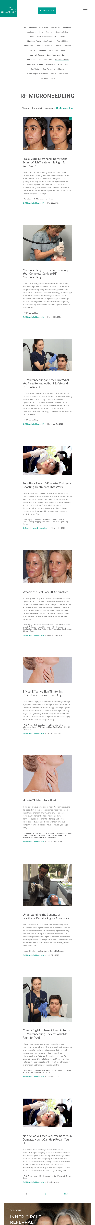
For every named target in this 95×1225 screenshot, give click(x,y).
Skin (66, 64)
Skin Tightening (49, 69)
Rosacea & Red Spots (35, 64)
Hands (32, 50)
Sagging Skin (50, 64)
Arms (41, 32)
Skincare (61, 69)
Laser (63, 50)
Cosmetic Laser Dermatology (36, 488)
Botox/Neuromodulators (46, 36)
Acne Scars (43, 27)
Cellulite (62, 36)
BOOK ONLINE (47, 10)
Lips (39, 59)
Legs (64, 55)
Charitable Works (34, 41)
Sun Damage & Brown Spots (37, 74)
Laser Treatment (53, 55)
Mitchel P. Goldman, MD (34, 193)
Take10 (53, 74)
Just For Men (53, 50)
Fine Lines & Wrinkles (44, 46)
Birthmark (49, 32)
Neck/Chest (48, 59)
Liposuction (30, 59)
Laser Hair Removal (36, 55)
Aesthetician (55, 27)
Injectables (41, 50)
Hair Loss (67, 46)
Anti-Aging (31, 32)
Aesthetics (67, 27)
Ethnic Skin (28, 46)
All (25, 27)
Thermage (44, 78)
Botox (32, 36)
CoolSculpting (48, 41)
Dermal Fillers (62, 41)
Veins (53, 78)
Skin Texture (35, 69)
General (58, 46)
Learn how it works (17, 1173)
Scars (60, 64)
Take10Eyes (63, 74)
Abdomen (33, 27)
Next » (66, 1094)
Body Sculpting (62, 32)
